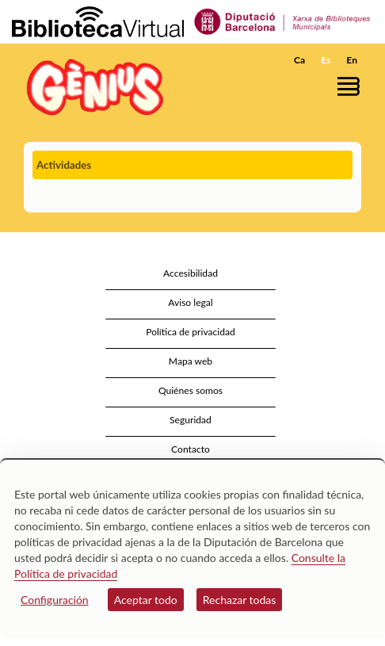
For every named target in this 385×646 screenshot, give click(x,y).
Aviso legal (190, 302)
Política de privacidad (190, 332)
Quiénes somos (190, 390)
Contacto (190, 449)
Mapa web (190, 361)
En (351, 60)
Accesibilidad (190, 273)
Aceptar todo (145, 599)
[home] (91, 86)
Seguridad (191, 420)
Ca (299, 60)
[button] (351, 86)
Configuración (55, 599)
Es (325, 60)
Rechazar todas (239, 599)
